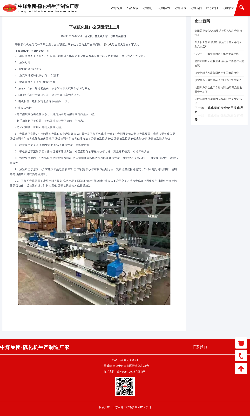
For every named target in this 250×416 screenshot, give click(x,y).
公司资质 (180, 8)
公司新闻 (196, 8)
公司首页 (116, 8)
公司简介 (148, 8)
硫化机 (108, 44)
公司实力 (164, 8)
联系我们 (212, 8)
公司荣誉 (228, 8)
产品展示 (132, 8)
